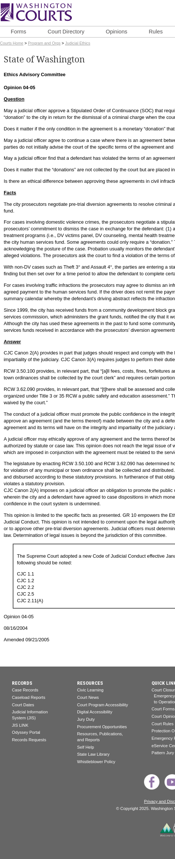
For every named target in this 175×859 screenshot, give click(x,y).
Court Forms (163, 709)
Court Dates (23, 705)
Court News (88, 697)
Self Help (85, 747)
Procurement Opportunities (102, 727)
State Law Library (93, 754)
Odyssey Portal (26, 732)
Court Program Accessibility (102, 705)
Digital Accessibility (94, 712)
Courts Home (11, 43)
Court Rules (163, 724)
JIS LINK (20, 725)
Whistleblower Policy (96, 761)
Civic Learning (90, 690)
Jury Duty (86, 719)
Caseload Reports (28, 697)
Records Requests (29, 740)
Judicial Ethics (77, 43)
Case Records (25, 690)
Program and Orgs (44, 43)
